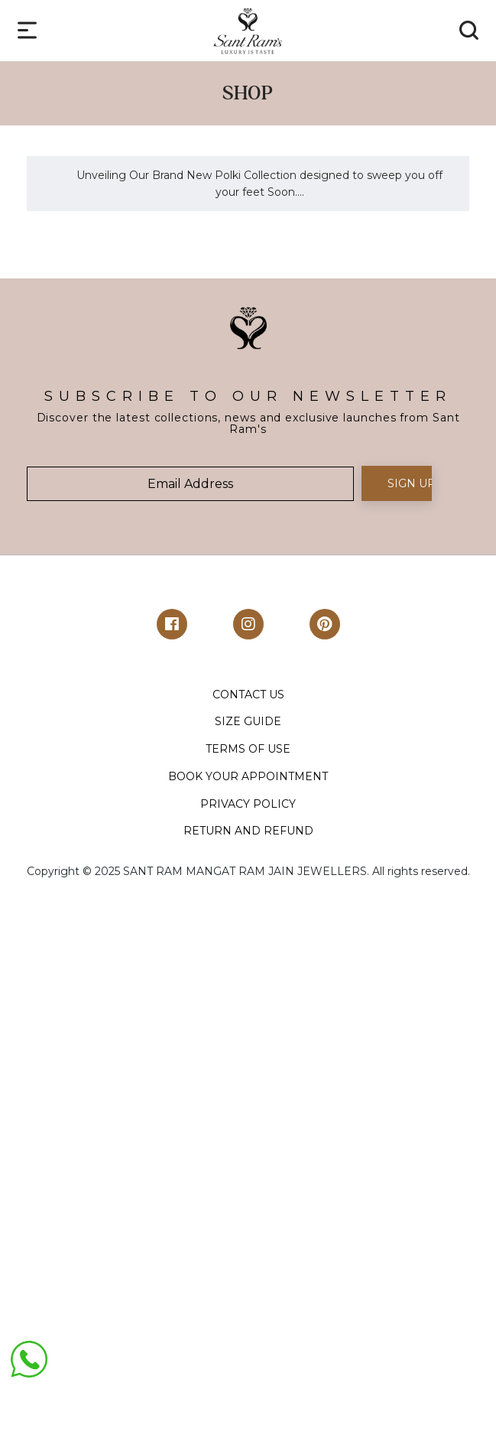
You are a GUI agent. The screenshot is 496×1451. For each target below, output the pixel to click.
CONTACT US (248, 694)
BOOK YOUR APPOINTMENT (248, 776)
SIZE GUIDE (248, 721)
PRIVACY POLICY (248, 804)
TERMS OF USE (248, 749)
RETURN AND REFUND (248, 831)
